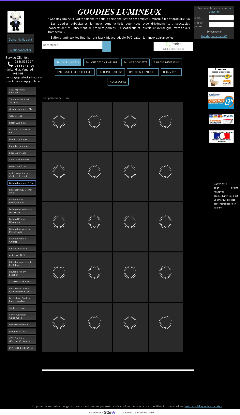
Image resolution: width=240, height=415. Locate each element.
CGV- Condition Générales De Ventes (19, 339)
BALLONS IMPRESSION (167, 62)
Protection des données (21, 347)
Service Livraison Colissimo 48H (17, 316)
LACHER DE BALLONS (111, 72)
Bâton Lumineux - (18, 122)
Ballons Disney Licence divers (20, 191)
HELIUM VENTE (171, 72)
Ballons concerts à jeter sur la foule (21, 211)
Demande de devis (21, 39)
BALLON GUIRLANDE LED (143, 72)
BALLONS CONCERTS (135, 62)
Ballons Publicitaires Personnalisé (19, 230)
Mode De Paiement (18, 324)
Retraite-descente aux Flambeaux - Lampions (20, 290)
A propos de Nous (17, 331)
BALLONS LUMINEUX (67, 62)
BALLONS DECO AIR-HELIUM (101, 62)
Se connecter (214, 31)
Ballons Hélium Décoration (17, 220)
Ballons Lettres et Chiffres (17, 240)
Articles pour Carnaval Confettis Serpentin (20, 175)
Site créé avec (103, 412)
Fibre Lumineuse (17, 152)
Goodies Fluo (15, 115)
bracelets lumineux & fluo (19, 131)
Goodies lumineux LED (20, 109)
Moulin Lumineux (18, 139)
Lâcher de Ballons (18, 248)
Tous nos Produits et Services (19, 101)
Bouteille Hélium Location (17, 273)
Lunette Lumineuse (19, 145)
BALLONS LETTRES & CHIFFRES (74, 72)
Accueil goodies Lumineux (17, 91)
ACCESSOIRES (118, 81)
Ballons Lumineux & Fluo (21, 182)
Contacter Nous (17, 307)
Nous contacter (20, 50)
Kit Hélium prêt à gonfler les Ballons (21, 263)
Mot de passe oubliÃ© (214, 36)
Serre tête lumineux (19, 159)
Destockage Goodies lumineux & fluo (19, 299)
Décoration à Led (17, 166)
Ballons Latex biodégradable (16, 201)
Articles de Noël (17, 255)
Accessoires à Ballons (20, 281)
